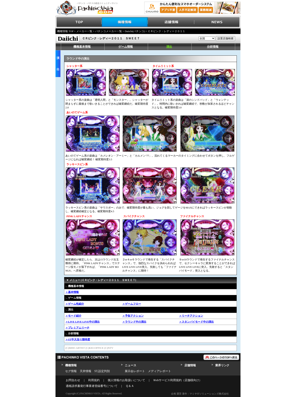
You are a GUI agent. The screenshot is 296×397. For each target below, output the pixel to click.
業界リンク (222, 365)
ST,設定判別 (102, 371)
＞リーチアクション (191, 315)
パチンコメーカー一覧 (108, 31)
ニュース (130, 365)
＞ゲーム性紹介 (74, 303)
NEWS (217, 22)
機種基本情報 (82, 46)
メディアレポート (159, 371)
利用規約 (94, 380)
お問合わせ (73, 380)
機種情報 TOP (65, 31)
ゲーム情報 (125, 46)
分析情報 (213, 46)
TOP (79, 22)
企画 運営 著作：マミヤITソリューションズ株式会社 (200, 393)
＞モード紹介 (73, 315)
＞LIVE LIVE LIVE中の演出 (82, 321)
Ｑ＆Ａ (130, 386)
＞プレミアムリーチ (77, 327)
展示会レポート (135, 371)
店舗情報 (171, 22)
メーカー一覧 (84, 31)
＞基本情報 (72, 292)
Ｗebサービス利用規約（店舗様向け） (177, 380)
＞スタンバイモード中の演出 (196, 321)
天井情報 (85, 371)
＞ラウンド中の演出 (134, 321)
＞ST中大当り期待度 (77, 339)
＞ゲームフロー (131, 303)
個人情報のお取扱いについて (126, 380)
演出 (169, 46)
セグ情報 (71, 371)
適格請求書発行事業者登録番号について (92, 386)
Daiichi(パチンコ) (135, 31)
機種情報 (125, 22)
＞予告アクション (133, 315)
